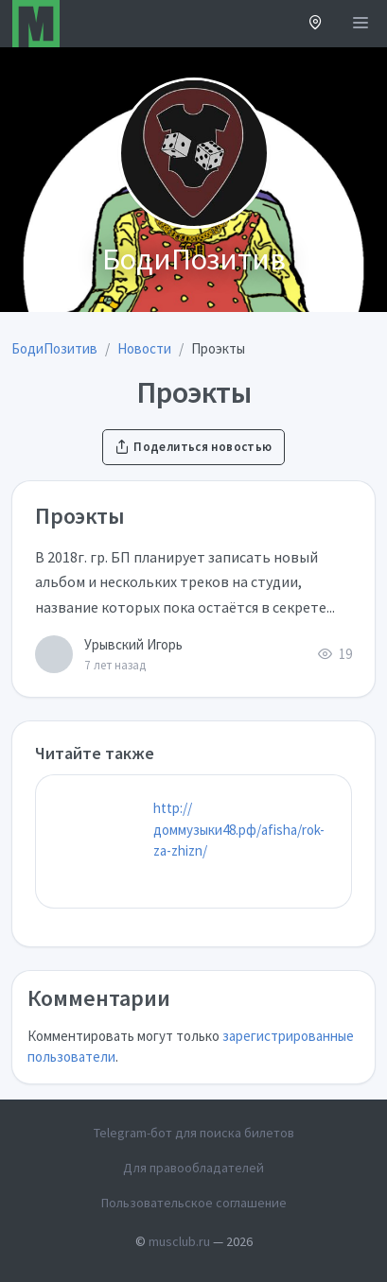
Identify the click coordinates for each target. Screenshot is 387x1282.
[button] (315, 24)
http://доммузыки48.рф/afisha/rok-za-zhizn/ (239, 829)
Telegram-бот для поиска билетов (194, 1132)
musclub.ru (179, 1241)
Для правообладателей (193, 1167)
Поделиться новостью (193, 447)
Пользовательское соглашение (194, 1202)
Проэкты (80, 515)
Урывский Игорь (133, 644)
